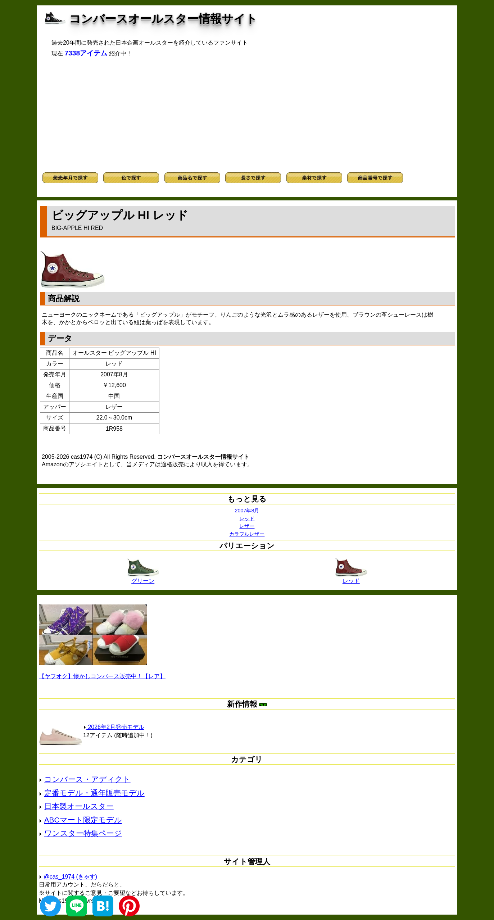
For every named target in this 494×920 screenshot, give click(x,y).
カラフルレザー (246, 534)
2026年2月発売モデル (113, 727)
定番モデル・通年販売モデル (94, 793)
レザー (246, 526)
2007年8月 (247, 510)
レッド (246, 518)
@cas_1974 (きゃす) (70, 877)
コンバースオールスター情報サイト (163, 18)
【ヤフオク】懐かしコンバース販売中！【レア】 (102, 676)
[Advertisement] (247, 114)
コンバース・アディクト (87, 779)
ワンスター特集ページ (83, 833)
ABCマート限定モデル (83, 820)
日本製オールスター (79, 806)
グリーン (143, 578)
